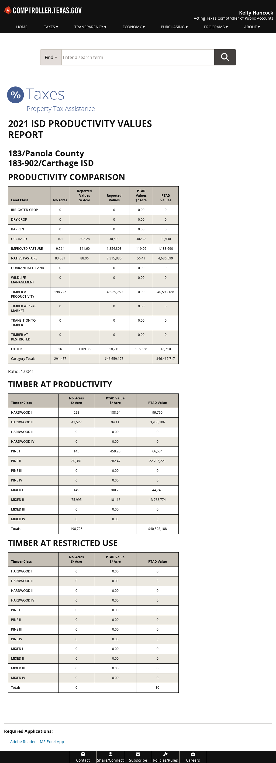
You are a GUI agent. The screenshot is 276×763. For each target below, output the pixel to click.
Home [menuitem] (21, 26)
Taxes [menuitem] (49, 26)
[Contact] (82, 757)
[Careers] (193, 757)
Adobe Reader (23, 741)
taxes (36, 93)
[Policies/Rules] (165, 757)
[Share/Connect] (110, 757)
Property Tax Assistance (61, 108)
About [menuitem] (250, 26)
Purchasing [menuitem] (173, 26)
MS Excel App (52, 741)
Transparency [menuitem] (88, 26)
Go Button (225, 57)
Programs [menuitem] (214, 26)
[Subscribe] (137, 757)
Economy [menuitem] (132, 26)
